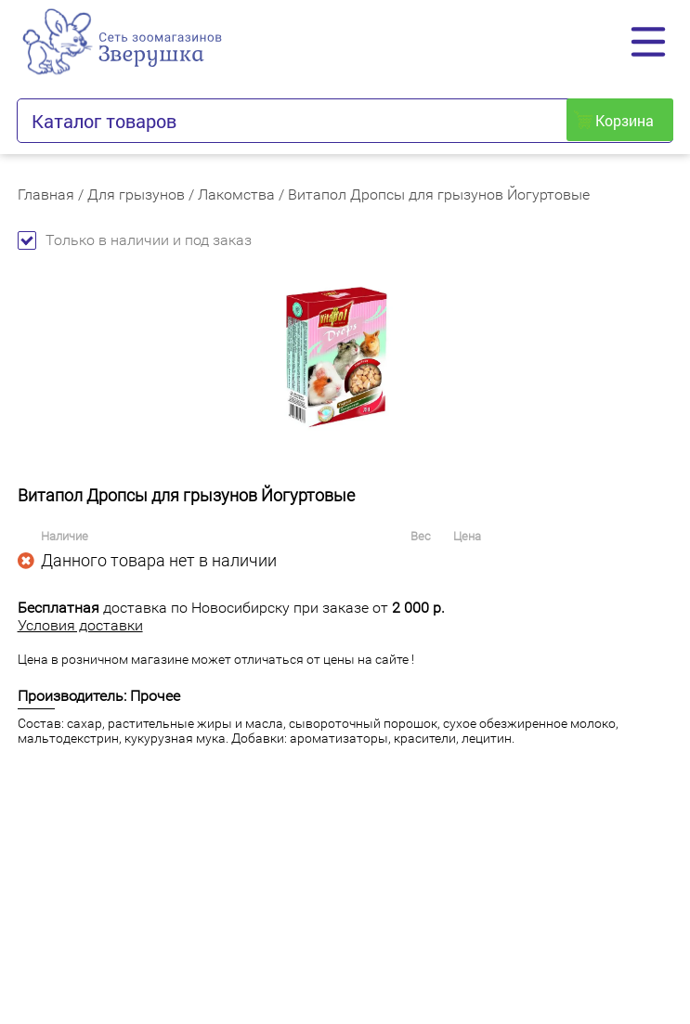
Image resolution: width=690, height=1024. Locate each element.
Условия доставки (80, 625)
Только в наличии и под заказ (135, 240)
